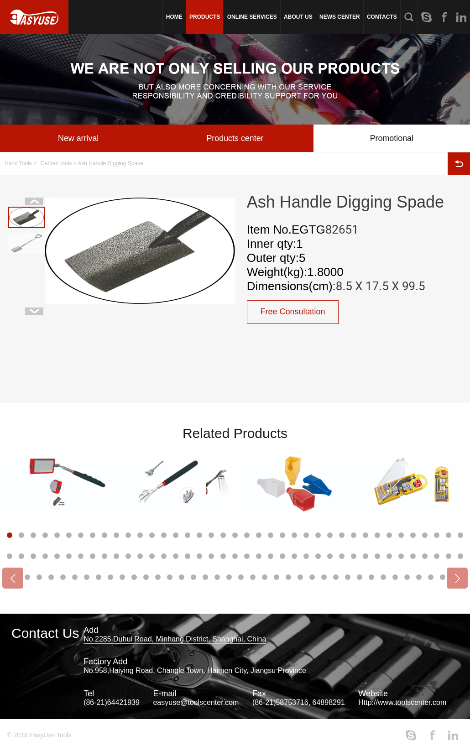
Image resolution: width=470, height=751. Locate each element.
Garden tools (56, 163)
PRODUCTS (204, 17)
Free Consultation (293, 312)
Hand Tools (18, 163)
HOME (174, 17)
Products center (235, 138)
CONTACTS (382, 17)
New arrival (78, 138)
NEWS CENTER (339, 17)
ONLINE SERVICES (252, 17)
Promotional (391, 138)
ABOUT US (298, 17)
